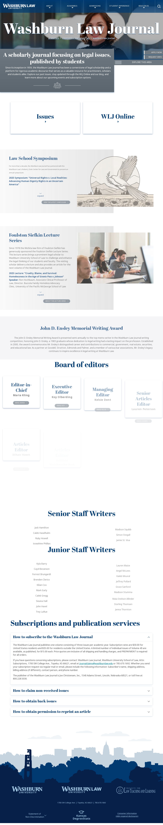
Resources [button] (144, 6)
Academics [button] (72, 6)
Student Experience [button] (119, 6)
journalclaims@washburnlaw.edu (96, 663)
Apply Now (156, 52)
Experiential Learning (72, 38)
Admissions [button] (95, 6)
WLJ (88, 38)
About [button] (49, 6)
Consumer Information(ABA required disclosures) (127, 815)
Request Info (155, 57)
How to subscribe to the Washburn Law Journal (53, 637)
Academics (53, 38)
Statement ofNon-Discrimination (34, 815)
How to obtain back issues (34, 701)
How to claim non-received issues (41, 690)
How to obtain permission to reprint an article (52, 712)
